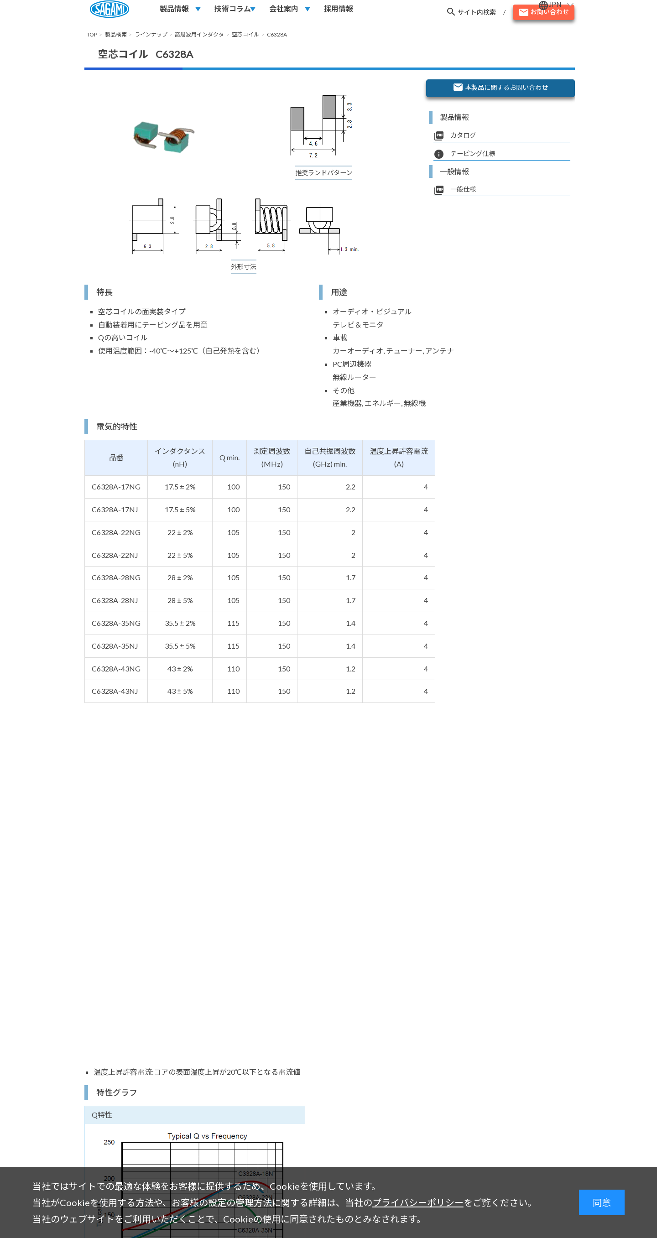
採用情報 (338, 12)
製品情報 (174, 12)
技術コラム (232, 12)
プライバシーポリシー (418, 1202)
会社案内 (283, 12)
